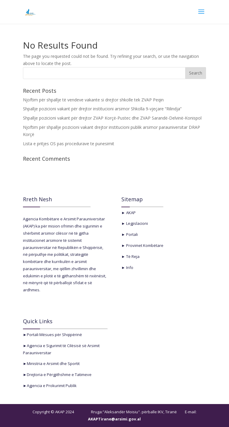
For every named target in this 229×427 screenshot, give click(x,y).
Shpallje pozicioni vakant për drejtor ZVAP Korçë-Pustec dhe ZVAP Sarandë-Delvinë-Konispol (112, 118)
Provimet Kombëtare (144, 245)
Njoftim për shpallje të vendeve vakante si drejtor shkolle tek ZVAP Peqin (93, 100)
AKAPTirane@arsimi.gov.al (114, 419)
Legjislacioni (136, 223)
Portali (131, 234)
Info (129, 267)
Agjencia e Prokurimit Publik (52, 385)
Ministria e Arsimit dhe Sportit (53, 363)
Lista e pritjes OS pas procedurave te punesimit (68, 143)
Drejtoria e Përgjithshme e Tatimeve (59, 374)
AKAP (130, 212)
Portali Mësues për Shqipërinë (54, 334)
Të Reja (132, 256)
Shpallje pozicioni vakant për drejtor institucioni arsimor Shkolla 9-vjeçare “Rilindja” (102, 109)
